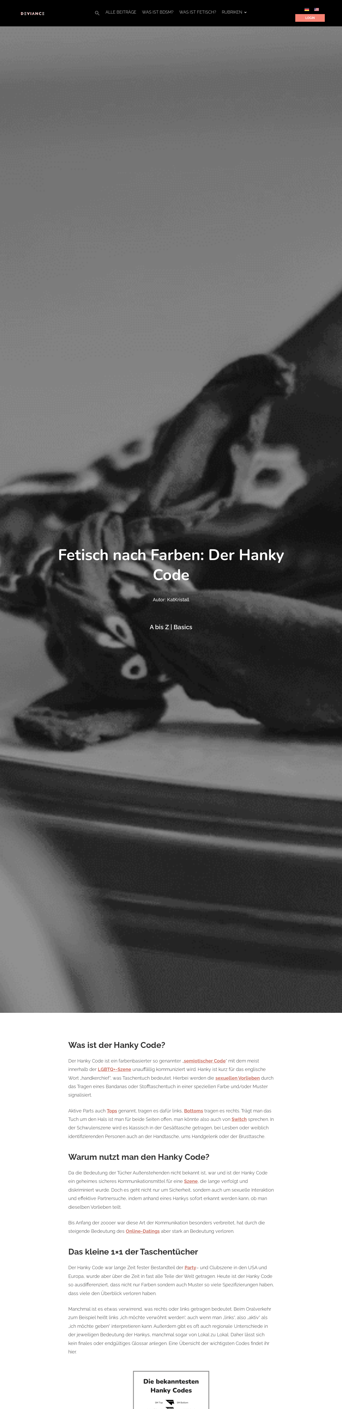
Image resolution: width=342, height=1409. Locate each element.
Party (190, 1267)
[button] (97, 14)
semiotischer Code (205, 1061)
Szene (191, 1181)
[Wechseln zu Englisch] (316, 9)
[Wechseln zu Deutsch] (307, 9)
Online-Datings (143, 1231)
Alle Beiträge (121, 12)
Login (310, 18)
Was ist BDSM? (158, 12)
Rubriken (232, 12)
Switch (239, 1119)
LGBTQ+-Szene (114, 1069)
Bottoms (193, 1110)
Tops (112, 1110)
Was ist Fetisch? (197, 12)
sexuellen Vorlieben (237, 1078)
